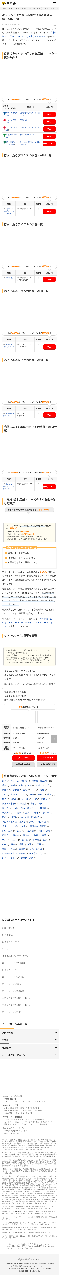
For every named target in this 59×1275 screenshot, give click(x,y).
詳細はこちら (49, 143)
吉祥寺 (44, 799)
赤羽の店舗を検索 (23, 764)
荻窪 (25, 790)
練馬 (44, 835)
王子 (34, 790)
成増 (48, 831)
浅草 (4, 781)
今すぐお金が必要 (32, 1108)
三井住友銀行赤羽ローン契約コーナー (8, 211)
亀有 (40, 794)
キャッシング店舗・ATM (31, 8)
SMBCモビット (39, 1101)
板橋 (21, 785)
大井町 (16, 790)
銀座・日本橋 (8, 803)
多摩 (4, 826)
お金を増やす (28, 1110)
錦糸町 (14, 799)
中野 (40, 831)
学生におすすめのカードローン (16, 1005)
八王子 (14, 840)
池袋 (38, 785)
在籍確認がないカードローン (15, 956)
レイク (29, 1101)
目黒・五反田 (36, 849)
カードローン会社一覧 (12, 1096)
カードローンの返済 (11, 984)
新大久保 (6, 812)
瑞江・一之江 (8, 849)
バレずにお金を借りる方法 (14, 1108)
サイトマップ (35, 1268)
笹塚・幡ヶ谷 (27, 808)
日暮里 (5, 835)
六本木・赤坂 (27, 858)
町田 (30, 844)
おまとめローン (9, 970)
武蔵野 (22, 849)
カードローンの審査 (11, 1012)
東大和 (36, 840)
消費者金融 (7, 934)
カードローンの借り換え (13, 977)
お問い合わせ (46, 1268)
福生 (13, 844)
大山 (4, 794)
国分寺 (5, 808)
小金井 (23, 803)
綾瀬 (13, 785)
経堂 (35, 799)
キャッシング (8, 949)
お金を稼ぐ (20, 1113)
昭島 (4, 785)
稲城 (30, 785)
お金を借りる (8, 927)
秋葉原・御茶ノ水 (40, 781)
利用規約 (14, 1266)
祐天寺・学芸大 (36, 853)
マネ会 (3, 8)
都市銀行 (6, 1040)
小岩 (15, 808)
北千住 (25, 799)
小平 (32, 803)
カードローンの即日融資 (13, 963)
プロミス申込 (23, 758)
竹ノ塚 (14, 826)
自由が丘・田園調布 (30, 817)
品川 (27, 812)
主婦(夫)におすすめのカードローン (17, 1131)
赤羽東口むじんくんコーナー (30, 127)
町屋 (21, 844)
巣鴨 (31, 821)
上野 (47, 785)
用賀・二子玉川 (9, 858)
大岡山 (14, 794)
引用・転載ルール (25, 1266)
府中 (4, 844)
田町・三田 (7, 831)
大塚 (42, 790)
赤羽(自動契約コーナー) (28, 135)
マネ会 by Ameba (15, 1211)
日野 (45, 840)
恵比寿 (5, 790)
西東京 (16, 835)
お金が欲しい (9, 1113)
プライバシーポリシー (40, 1266)
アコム (15, 1101)
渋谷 (4, 817)
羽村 (4, 840)
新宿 (14, 817)
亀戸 (4, 799)
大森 (23, 794)
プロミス (22, 1101)
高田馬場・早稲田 (38, 826)
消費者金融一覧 (10, 1099)
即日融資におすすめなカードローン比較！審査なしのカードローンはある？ (29, 622)
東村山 (25, 840)
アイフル (7, 1101)
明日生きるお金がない (12, 1110)
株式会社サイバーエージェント (47, 1246)
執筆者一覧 (43, 1263)
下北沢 (18, 812)
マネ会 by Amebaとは (12, 1263)
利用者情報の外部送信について (19, 1268)
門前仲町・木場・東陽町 (14, 853)
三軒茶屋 (42, 808)
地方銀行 (6, 1048)
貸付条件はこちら (51, 1156)
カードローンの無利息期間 (14, 1119)
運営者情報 (25, 1263)
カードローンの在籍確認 (13, 991)
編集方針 (51, 1263)
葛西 (36, 835)
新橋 (36, 812)
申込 (49, 114)
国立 (41, 803)
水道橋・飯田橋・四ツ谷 (14, 821)
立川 (23, 826)
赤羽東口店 (23, 120)
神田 (32, 794)
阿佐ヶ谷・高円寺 (19, 781)
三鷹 (39, 844)
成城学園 (42, 821)
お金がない (30, 1113)
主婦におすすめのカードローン (16, 998)
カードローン (14, 8)
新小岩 (46, 812)
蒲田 (49, 794)
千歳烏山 (29, 831)
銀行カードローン (10, 942)
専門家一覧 (34, 1263)
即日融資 (7, 1124)
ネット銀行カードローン (13, 1055)
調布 (19, 831)
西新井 (26, 835)
